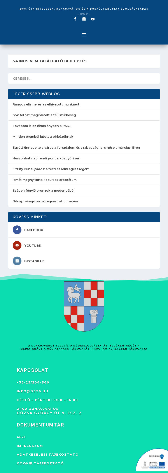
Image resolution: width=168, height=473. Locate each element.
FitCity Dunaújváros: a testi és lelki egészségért (51, 169)
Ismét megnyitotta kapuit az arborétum (45, 180)
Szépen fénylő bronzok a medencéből (43, 191)
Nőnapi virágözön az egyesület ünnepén (45, 201)
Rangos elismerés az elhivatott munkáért (46, 104)
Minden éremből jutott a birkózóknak (43, 137)
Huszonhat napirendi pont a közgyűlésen (46, 158)
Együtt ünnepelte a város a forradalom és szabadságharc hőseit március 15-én (76, 148)
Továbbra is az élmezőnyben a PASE (42, 126)
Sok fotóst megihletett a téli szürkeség (44, 115)
